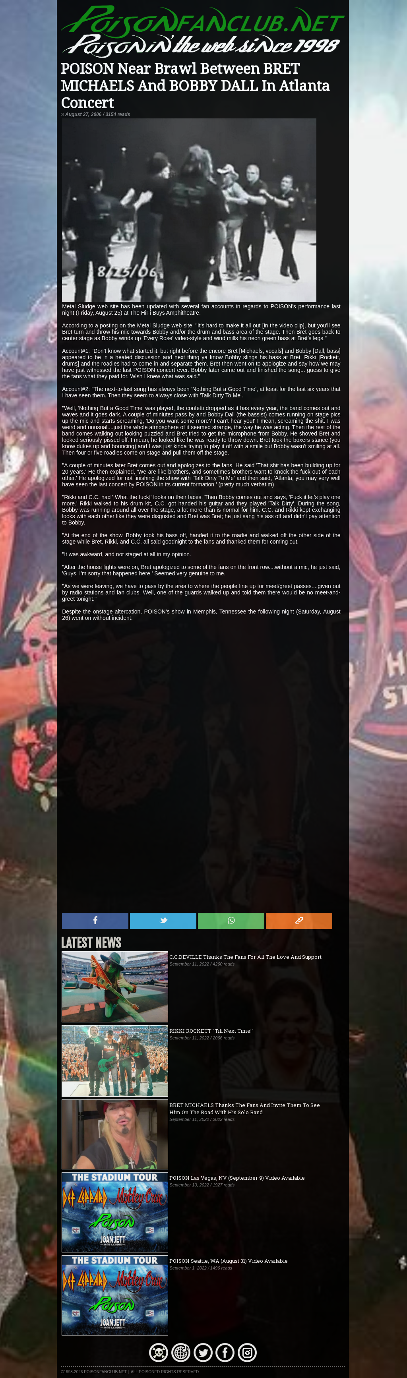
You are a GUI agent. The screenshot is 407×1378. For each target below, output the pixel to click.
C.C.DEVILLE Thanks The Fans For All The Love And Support (245, 956)
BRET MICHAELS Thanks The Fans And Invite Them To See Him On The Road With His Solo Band (244, 1108)
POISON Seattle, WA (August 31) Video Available (228, 1260)
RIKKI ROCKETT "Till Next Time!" (211, 1030)
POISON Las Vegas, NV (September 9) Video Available (237, 1177)
